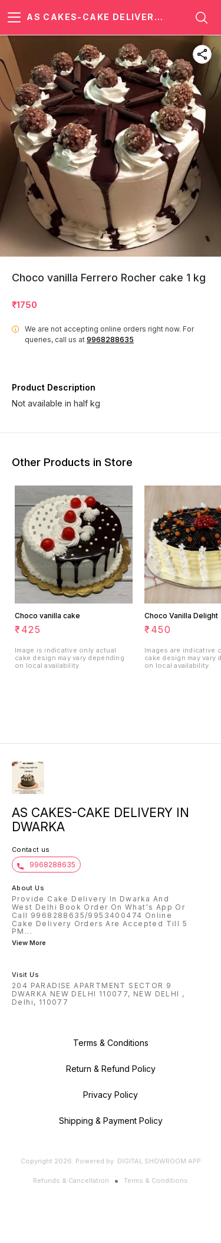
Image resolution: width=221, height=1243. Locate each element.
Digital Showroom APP (159, 1161)
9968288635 (110, 339)
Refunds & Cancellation (71, 1180)
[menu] (14, 17)
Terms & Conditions (156, 1180)
